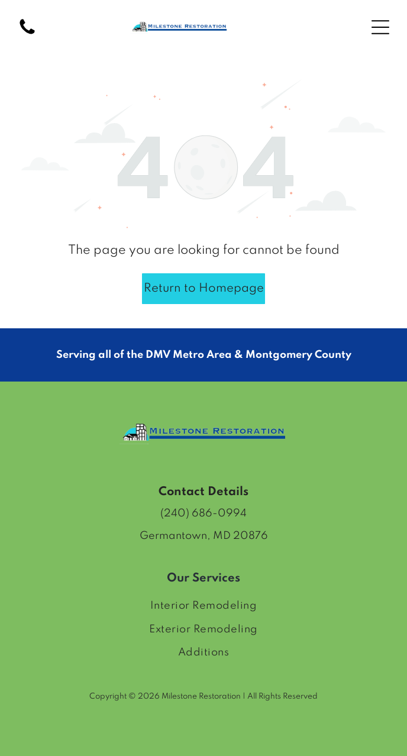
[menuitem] (203, 606)
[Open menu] (380, 27)
